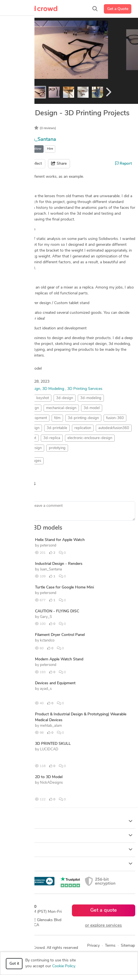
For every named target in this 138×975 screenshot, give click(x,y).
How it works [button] (69, 821)
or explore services (103, 925)
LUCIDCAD (49, 749)
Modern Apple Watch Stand (59, 659)
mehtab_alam (51, 726)
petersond (48, 545)
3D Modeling (53, 389)
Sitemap (128, 946)
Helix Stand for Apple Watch (60, 540)
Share (59, 163)
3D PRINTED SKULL (53, 744)
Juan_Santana (40, 139)
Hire (50, 149)
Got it (14, 964)
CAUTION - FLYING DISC (57, 611)
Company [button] (69, 849)
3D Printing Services (84, 389)
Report (123, 163)
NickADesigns (51, 782)
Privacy (93, 946)
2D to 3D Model (48, 777)
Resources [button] (69, 863)
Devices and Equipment (55, 683)
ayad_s (46, 689)
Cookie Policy (63, 966)
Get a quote (103, 910)
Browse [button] (69, 835)
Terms (110, 946)
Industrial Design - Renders (58, 564)
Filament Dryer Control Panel (60, 635)
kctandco (47, 640)
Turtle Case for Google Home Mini (64, 587)
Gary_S (46, 617)
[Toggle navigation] (13, 9)
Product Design (26, 389)
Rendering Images (26, 461)
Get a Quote (117, 9)
